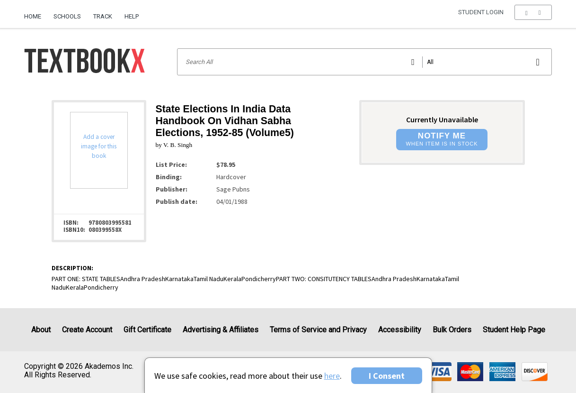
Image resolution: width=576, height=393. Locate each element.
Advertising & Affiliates (220, 329)
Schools (67, 16)
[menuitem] (35, 13)
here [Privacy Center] (332, 375)
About (41, 329)
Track (102, 16)
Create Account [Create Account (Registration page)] (87, 329)
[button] (533, 16)
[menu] (533, 16)
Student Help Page (514, 329)
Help (131, 16)
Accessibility (399, 329)
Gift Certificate (147, 329)
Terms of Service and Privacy (318, 329)
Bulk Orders (452, 329)
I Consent (387, 375)
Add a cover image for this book (98, 146)
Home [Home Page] (32, 16)
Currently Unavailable (442, 119)
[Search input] (364, 61)
